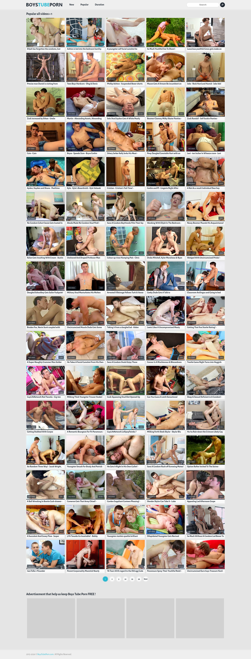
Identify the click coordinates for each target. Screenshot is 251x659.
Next (145, 579)
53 (132, 579)
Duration (99, 5)
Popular (85, 5)
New (71, 5)
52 (125, 579)
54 (139, 579)
